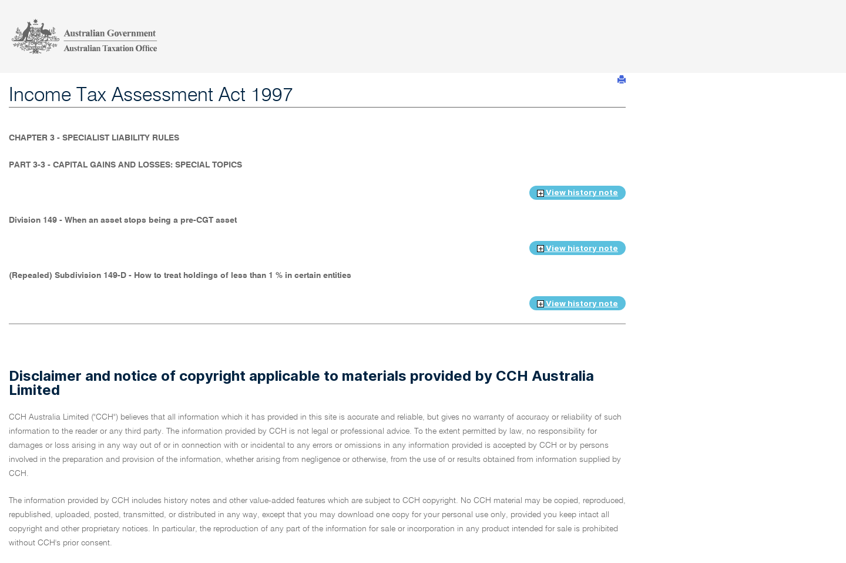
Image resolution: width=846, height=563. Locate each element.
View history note (577, 192)
